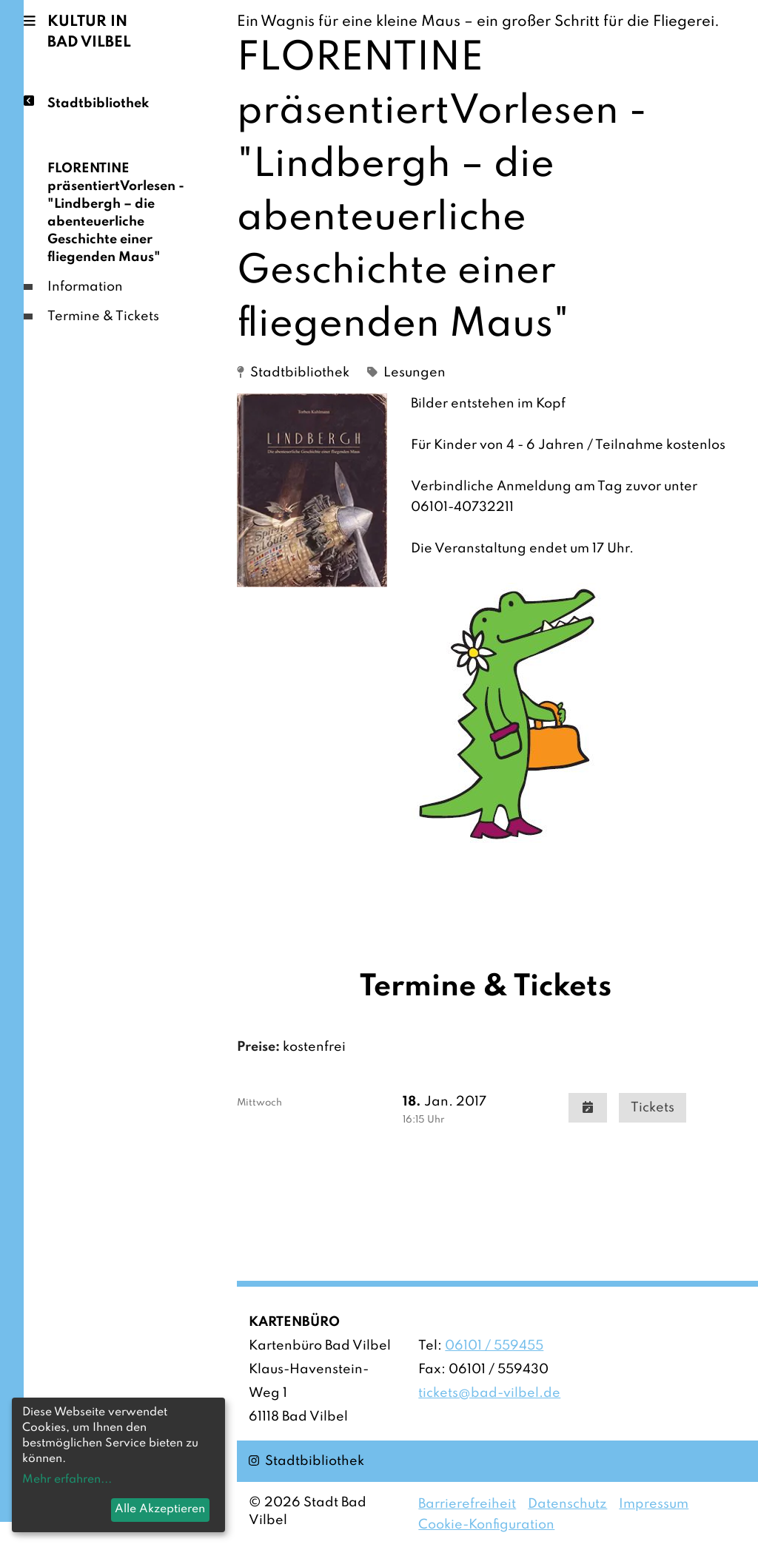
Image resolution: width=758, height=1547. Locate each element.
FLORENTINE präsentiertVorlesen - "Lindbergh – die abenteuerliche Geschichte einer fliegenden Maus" (115, 213)
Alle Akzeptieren (160, 1509)
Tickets (652, 1107)
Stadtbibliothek (98, 102)
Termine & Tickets (103, 316)
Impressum (653, 1504)
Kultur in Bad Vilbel (89, 32)
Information (85, 287)
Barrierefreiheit (467, 1504)
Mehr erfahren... (67, 1480)
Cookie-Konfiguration (486, 1524)
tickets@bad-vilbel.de (489, 1393)
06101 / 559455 (494, 1346)
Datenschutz (567, 1504)
